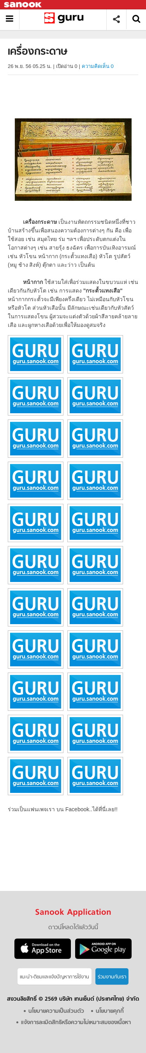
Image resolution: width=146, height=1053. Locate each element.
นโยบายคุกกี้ (110, 1011)
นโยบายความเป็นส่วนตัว (56, 1011)
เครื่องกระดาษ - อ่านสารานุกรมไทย (65, 19)
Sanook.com (23, 5)
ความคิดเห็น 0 (98, 66)
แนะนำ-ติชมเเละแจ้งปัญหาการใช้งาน (54, 977)
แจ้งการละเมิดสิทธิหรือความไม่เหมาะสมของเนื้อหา (76, 1022)
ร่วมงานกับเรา (112, 977)
